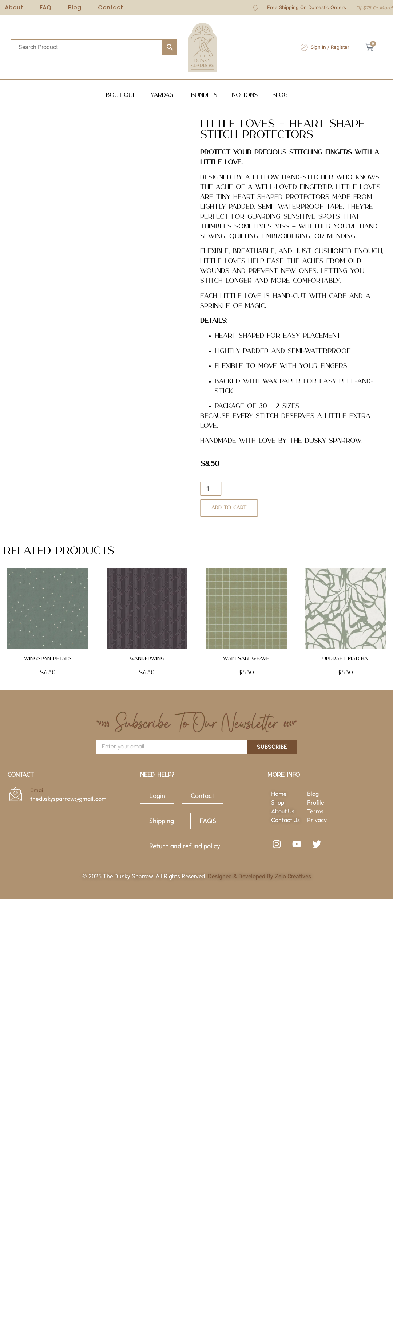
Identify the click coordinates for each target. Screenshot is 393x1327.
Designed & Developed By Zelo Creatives (259, 876)
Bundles (204, 95)
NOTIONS (245, 95)
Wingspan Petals (48, 658)
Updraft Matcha (345, 658)
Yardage (163, 95)
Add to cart (243, 507)
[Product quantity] (225, 489)
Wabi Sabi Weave (246, 658)
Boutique (121, 95)
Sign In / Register (330, 47)
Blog (279, 95)
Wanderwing (147, 658)
